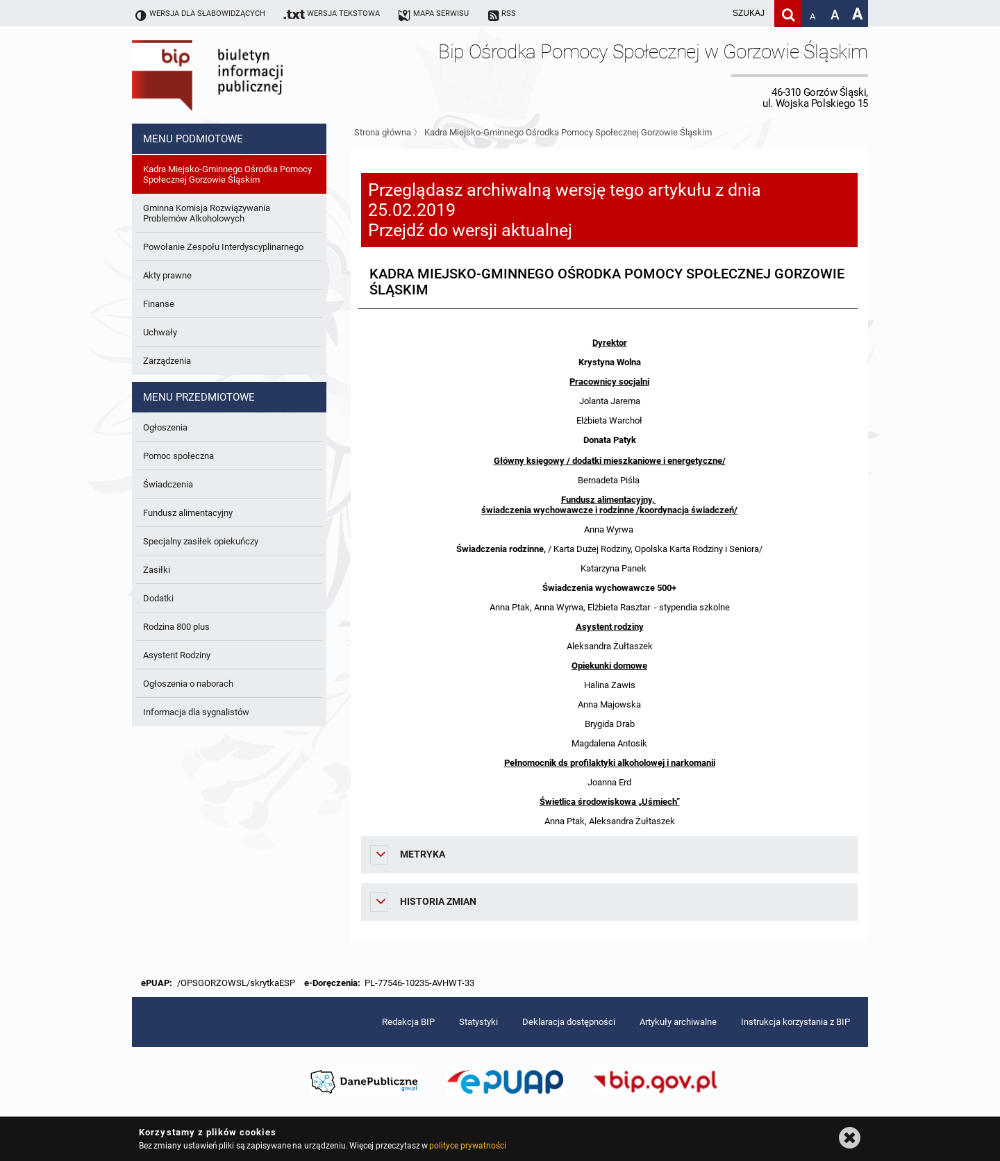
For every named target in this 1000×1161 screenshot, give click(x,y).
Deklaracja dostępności (568, 1022)
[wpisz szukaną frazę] (714, 13)
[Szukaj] (787, 13)
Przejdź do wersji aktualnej (470, 230)
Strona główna (382, 132)
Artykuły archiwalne (678, 1022)
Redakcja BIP (408, 1022)
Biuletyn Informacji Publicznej (246, 75)
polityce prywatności (467, 1146)
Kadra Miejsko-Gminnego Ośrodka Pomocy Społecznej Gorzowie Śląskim (568, 132)
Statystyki (478, 1022)
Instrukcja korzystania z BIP (795, 1022)
